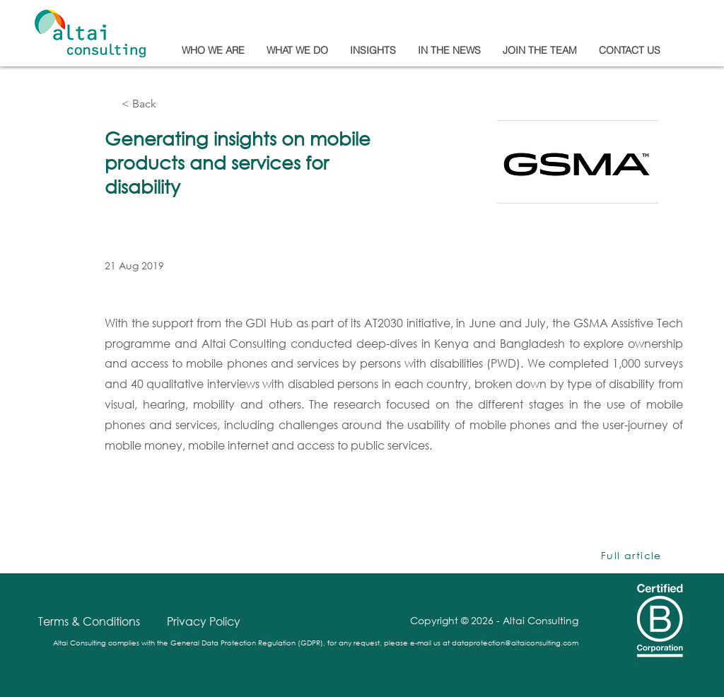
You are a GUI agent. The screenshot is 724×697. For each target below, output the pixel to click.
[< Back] (168, 104)
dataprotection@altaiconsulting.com (515, 643)
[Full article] (633, 555)
